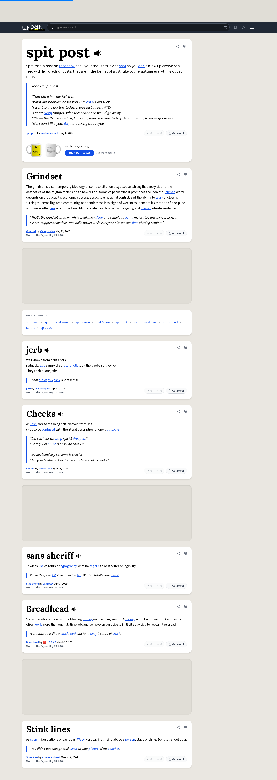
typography (68, 566)
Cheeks (30, 469)
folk (75, 365)
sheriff (115, 575)
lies (52, 208)
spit (47, 322)
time (135, 222)
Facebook (67, 66)
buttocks (113, 429)
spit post (31, 133)
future (67, 365)
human (170, 192)
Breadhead (32, 642)
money (88, 619)
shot (122, 66)
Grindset (31, 231)
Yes (66, 123)
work (159, 197)
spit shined (170, 322)
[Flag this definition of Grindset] (185, 174)
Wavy (80, 739)
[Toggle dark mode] (243, 27)
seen (33, 739)
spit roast (63, 322)
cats (89, 102)
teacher (113, 748)
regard (94, 566)
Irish (33, 424)
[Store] (235, 27)
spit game (82, 322)
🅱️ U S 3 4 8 (49, 642)
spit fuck (121, 322)
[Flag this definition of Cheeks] (185, 412)
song (58, 438)
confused (48, 429)
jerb (28, 389)
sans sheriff (32, 584)
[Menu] (252, 27)
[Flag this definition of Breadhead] (185, 607)
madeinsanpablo (50, 133)
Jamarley (48, 584)
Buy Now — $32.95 (79, 153)
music (52, 444)
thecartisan (45, 469)
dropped (79, 438)
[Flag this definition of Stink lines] (185, 727)
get (42, 365)
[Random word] (224, 27)
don (141, 66)
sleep (48, 113)
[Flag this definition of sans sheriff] (185, 554)
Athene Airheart (51, 757)
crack (116, 633)
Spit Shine (103, 322)
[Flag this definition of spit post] (184, 46)
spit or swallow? (144, 322)
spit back (47, 327)
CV (54, 575)
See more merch (105, 153)
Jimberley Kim (43, 389)
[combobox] (138, 27)
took (57, 380)
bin (79, 575)
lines (73, 748)
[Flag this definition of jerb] (185, 348)
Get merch (176, 133)
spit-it (30, 327)
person (130, 739)
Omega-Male (47, 231)
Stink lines (32, 757)
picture (94, 748)
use (40, 566)
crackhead (68, 633)
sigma (129, 217)
